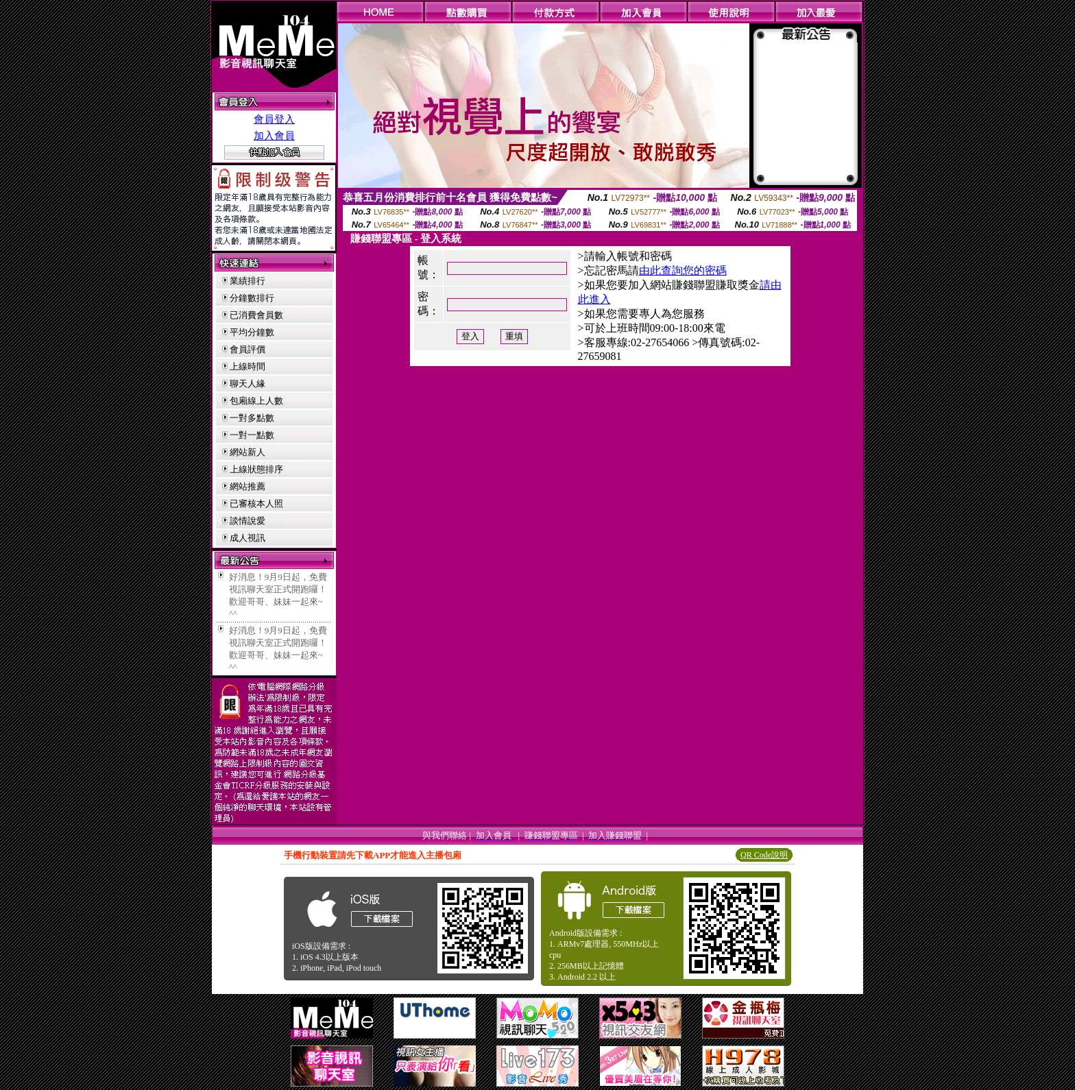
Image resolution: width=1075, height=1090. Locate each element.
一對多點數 (252, 418)
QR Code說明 (764, 855)
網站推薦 (247, 486)
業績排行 (247, 281)
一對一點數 (252, 435)
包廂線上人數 (256, 401)
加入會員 (274, 135)
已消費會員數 (256, 315)
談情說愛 (247, 521)
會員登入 (274, 119)
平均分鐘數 (252, 332)
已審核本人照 (256, 503)
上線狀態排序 (256, 469)
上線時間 (247, 366)
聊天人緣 (247, 383)
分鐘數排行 (252, 298)
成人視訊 (247, 538)
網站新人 (247, 452)
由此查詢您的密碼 (683, 270)
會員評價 (247, 349)
